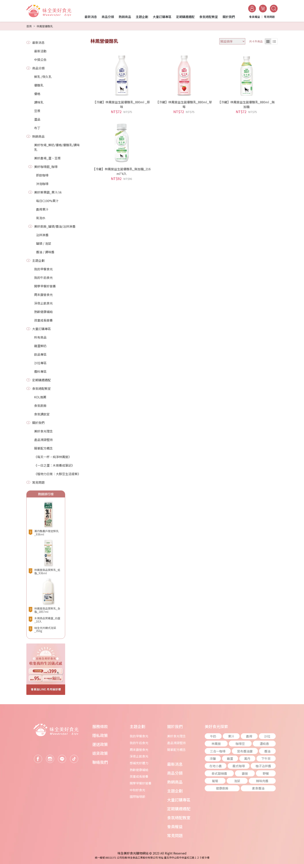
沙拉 (267, 736)
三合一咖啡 (217, 751)
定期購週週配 (41, 380)
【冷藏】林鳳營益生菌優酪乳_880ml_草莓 (184, 104)
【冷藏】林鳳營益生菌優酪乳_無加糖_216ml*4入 (121, 171)
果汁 (231, 736)
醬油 (267, 751)
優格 (37, 93)
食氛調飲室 (42, 414)
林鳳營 (216, 743)
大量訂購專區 (41, 328)
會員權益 (175, 826)
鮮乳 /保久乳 (43, 76)
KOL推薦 (40, 397)
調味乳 (38, 102)
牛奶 (213, 736)
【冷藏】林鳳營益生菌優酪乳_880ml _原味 (121, 104)
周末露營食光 (43, 294)
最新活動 (40, 51)
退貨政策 (100, 753)
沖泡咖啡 (42, 183)
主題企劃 (38, 260)
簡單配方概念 (43, 448)
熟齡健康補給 (43, 311)
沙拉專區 (40, 363)
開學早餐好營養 (45, 286)
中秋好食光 (137, 790)
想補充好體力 (139, 763)
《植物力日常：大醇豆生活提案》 (57, 473)
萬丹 (247, 758)
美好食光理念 (43, 431)
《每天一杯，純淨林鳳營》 (52, 456)
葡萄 (215, 780)
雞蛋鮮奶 (40, 345)
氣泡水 (40, 217)
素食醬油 (258, 788)
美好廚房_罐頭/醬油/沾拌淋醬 (54, 226)
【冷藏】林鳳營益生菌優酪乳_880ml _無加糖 (246, 104)
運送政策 (100, 744)
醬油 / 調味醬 (45, 252)
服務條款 (100, 726)
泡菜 (237, 780)
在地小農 (215, 766)
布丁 (37, 127)
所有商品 (40, 337)
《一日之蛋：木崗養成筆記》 (54, 465)
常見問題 (38, 482)
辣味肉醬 (262, 780)
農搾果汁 (42, 209)
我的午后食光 (43, 277)
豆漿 (37, 110)
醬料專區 (40, 371)
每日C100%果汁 (47, 200)
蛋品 (37, 119)
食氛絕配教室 (41, 388)
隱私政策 (100, 735)
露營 (245, 773)
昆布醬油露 (245, 751)
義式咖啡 (238, 766)
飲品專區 (40, 354)
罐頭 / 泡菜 (43, 243)
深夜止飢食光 (43, 303)
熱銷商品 (38, 136)
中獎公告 (40, 59)
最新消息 (38, 42)
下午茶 (266, 758)
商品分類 (38, 68)
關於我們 (38, 422)
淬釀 (213, 758)
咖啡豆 (240, 743)
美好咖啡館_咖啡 (46, 166)
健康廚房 (222, 788)
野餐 (266, 773)
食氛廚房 (40, 405)
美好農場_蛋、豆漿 (47, 158)
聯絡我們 (100, 762)
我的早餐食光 (43, 269)
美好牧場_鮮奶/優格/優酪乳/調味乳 (57, 147)
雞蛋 (230, 758)
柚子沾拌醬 (263, 766)
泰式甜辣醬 (219, 773)
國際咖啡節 (137, 796)
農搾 (249, 736)
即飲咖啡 (42, 175)
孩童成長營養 (43, 320)
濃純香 (264, 743)
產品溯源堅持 (43, 439)
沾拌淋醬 (42, 235)
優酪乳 (38, 85)
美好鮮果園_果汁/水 (48, 192)
